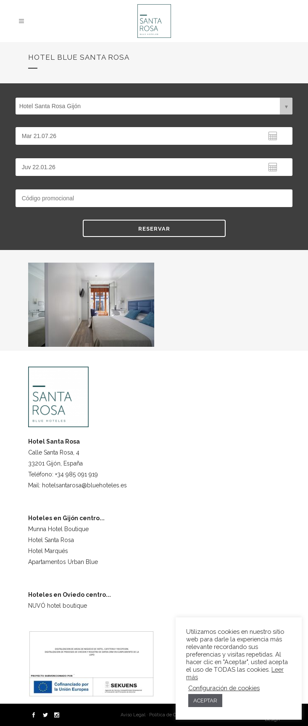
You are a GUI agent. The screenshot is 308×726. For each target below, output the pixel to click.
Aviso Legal (133, 715)
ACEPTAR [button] (205, 700)
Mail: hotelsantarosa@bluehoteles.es (77, 485)
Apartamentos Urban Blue (63, 561)
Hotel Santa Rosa (51, 540)
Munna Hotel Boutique (58, 529)
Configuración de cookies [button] (224, 687)
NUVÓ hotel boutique (57, 605)
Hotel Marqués (48, 551)
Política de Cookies (169, 715)
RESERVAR (154, 229)
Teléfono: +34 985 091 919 (63, 474)
